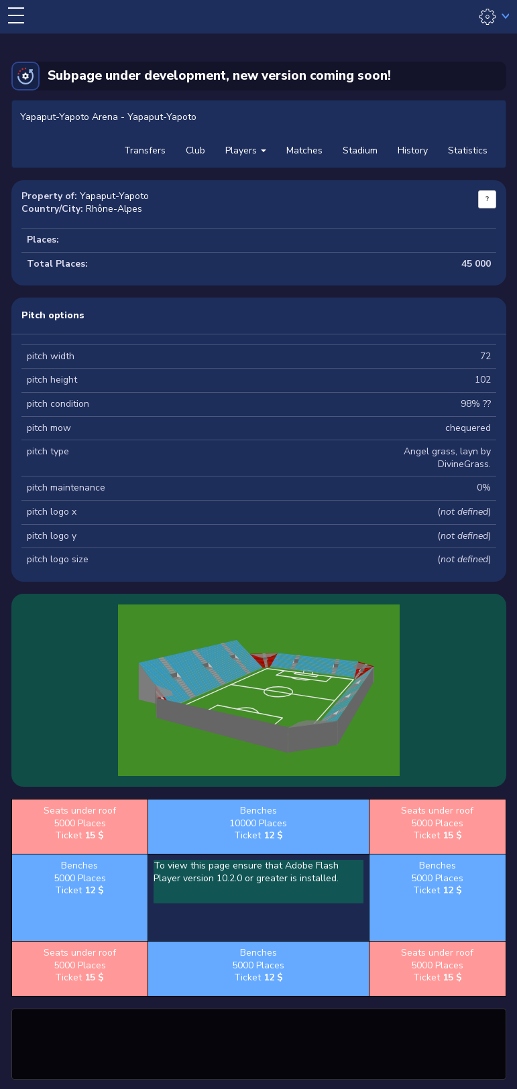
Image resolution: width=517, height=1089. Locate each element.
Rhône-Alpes (114, 208)
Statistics (467, 150)
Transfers (145, 150)
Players (245, 150)
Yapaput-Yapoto (114, 196)
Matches (304, 150)
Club (195, 150)
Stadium (360, 150)
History (413, 150)
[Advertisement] (259, 1042)
